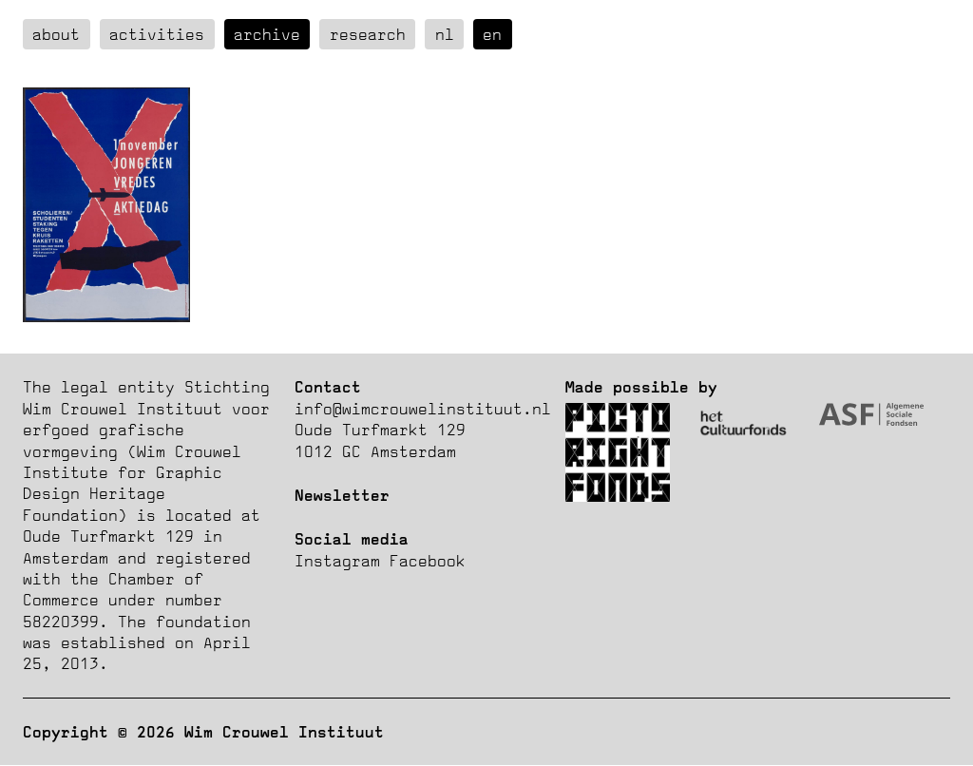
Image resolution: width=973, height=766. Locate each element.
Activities (156, 34)
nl (444, 34)
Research (368, 34)
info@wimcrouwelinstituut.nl (423, 408)
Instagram (337, 560)
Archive (267, 34)
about (56, 34)
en (492, 34)
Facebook (428, 560)
